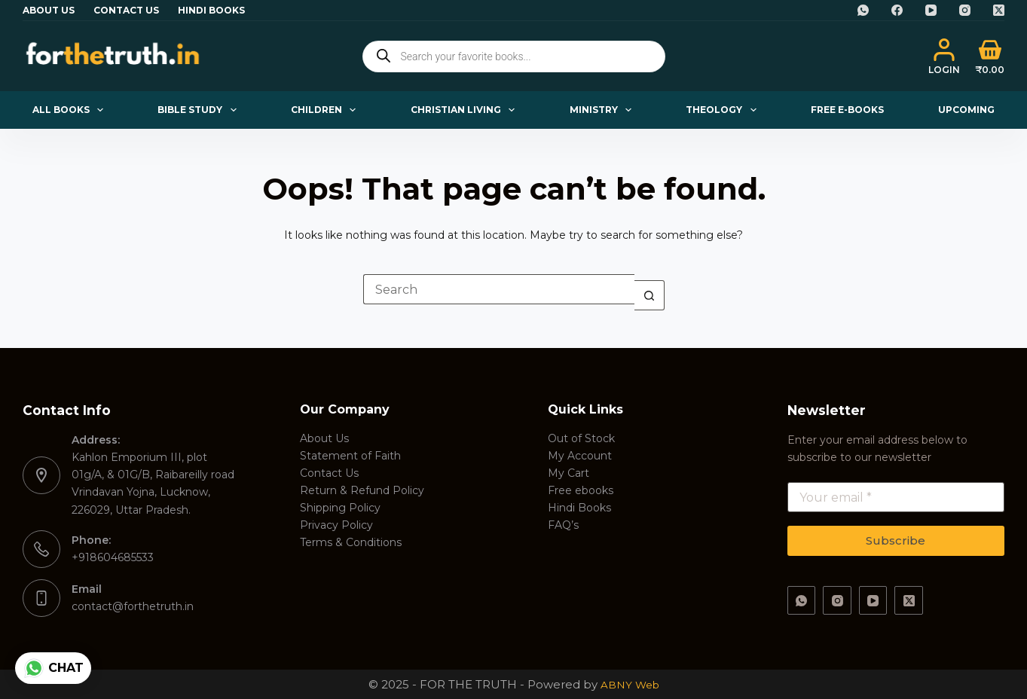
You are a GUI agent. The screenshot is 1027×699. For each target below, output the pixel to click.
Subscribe (895, 540)
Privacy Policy (336, 525)
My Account (580, 455)
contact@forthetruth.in (133, 606)
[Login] (944, 56)
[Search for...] (498, 289)
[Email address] (895, 497)
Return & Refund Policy (362, 490)
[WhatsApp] (863, 10)
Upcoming (966, 109)
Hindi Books (211, 10)
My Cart (568, 473)
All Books (70, 110)
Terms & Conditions (351, 542)
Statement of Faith (350, 455)
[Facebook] (897, 10)
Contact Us (126, 10)
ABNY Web (630, 684)
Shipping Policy (340, 507)
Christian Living (466, 110)
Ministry (603, 110)
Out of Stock (581, 438)
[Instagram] (964, 10)
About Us (49, 10)
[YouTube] (931, 10)
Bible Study (199, 110)
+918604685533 (113, 557)
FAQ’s (563, 525)
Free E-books (847, 109)
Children (326, 110)
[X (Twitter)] (998, 10)
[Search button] (649, 295)
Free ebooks (580, 490)
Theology (724, 110)
